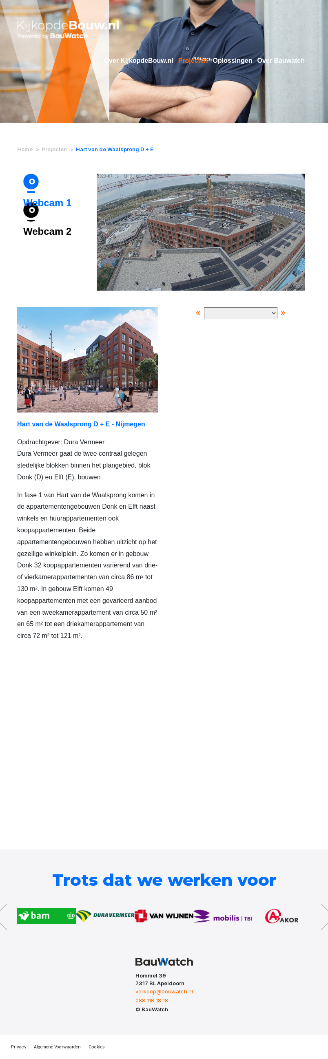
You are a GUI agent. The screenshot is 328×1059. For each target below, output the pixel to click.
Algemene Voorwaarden (57, 1047)
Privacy (19, 1047)
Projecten (193, 60)
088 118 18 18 (151, 1000)
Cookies (97, 1047)
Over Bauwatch (281, 60)
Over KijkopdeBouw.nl (138, 60)
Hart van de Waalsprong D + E (114, 149)
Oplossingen (233, 60)
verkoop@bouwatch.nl (164, 991)
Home (25, 149)
